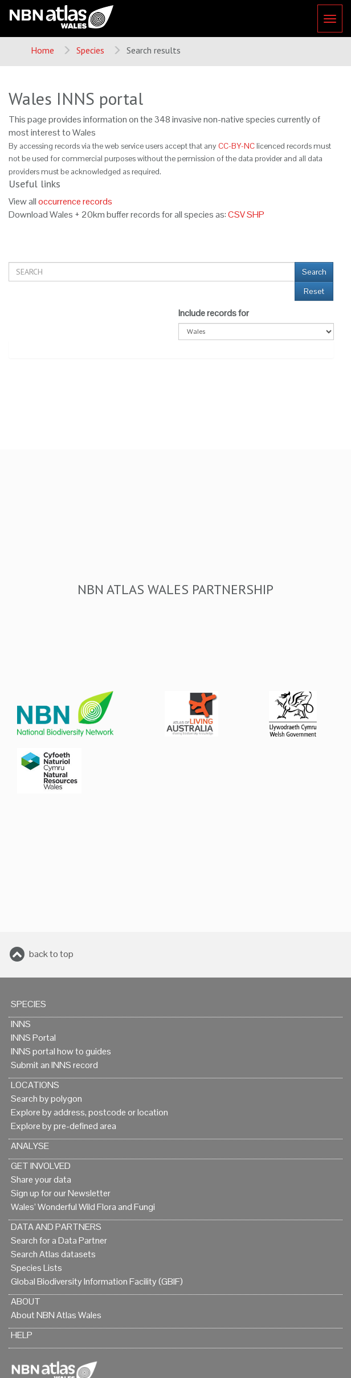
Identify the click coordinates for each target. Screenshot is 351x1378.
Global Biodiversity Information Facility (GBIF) (97, 1281)
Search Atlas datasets (53, 1254)
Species (90, 50)
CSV (236, 214)
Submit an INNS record (54, 1065)
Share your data (41, 1179)
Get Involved (41, 1166)
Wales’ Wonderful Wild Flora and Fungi (83, 1207)
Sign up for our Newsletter (61, 1193)
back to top (51, 954)
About (25, 1301)
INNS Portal (33, 1038)
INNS (21, 1024)
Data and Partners (56, 1227)
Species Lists (36, 1268)
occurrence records (75, 201)
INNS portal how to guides (61, 1051)
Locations (35, 1085)
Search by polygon (46, 1099)
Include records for (213, 313)
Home (42, 50)
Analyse (30, 1146)
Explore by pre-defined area (63, 1126)
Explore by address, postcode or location (89, 1112)
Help (21, 1335)
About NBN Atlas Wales (56, 1315)
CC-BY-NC (236, 146)
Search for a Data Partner (59, 1240)
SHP (255, 214)
